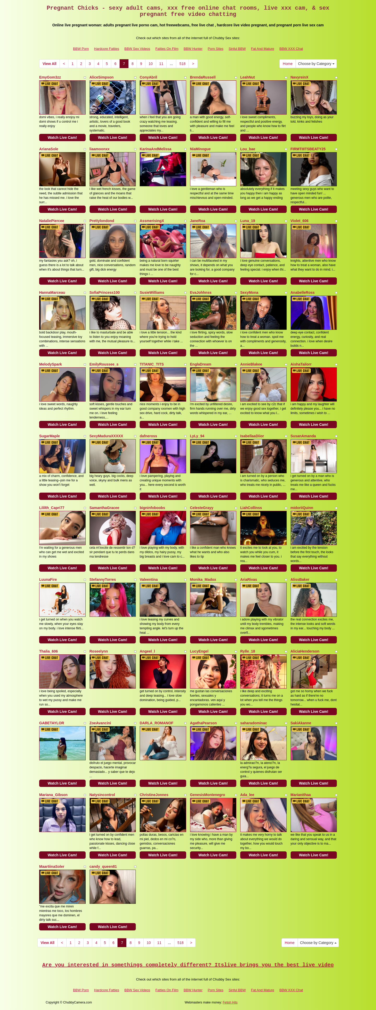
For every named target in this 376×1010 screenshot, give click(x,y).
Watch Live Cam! (62, 137)
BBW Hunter (193, 49)
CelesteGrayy (202, 508)
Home (287, 64)
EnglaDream (201, 364)
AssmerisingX (152, 221)
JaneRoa (197, 221)
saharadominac (253, 723)
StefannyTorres (103, 579)
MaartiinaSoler (51, 866)
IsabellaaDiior (252, 436)
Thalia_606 (48, 651)
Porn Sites (215, 49)
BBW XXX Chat (291, 49)
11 (161, 64)
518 (182, 64)
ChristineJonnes (154, 795)
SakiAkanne (301, 723)
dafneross (148, 436)
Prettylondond (102, 221)
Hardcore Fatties (106, 49)
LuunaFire (48, 579)
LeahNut (247, 77)
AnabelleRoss (303, 292)
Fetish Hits (230, 1002)
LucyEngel (199, 651)
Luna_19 (247, 221)
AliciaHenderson (305, 651)
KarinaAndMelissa (155, 149)
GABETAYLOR (51, 723)
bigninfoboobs (152, 508)
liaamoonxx (100, 149)
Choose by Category (316, 64)
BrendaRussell (203, 77)
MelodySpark (50, 364)
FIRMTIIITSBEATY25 (308, 149)
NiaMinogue (200, 149)
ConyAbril (148, 77)
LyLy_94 (197, 436)
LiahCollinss (251, 508)
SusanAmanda (303, 436)
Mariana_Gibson (53, 795)
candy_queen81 (103, 866)
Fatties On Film (166, 49)
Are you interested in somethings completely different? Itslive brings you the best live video (188, 965)
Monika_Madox (203, 579)
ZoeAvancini (100, 723)
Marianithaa (301, 795)
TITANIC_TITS (152, 364)
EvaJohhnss (201, 292)
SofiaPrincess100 (105, 292)
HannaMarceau (52, 292)
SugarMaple (49, 436)
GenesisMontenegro (207, 795)
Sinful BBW (237, 49)
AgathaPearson (203, 723)
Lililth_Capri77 (51, 508)
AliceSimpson (102, 77)
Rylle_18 (247, 651)
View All (49, 64)
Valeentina (149, 579)
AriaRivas (248, 579)
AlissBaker (300, 579)
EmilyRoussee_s (104, 364)
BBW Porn (81, 49)
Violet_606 (300, 221)
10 (151, 64)
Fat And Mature (262, 49)
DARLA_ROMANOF (156, 723)
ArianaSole (48, 149)
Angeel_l (147, 651)
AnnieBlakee (251, 364)
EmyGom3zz (50, 77)
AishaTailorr (301, 364)
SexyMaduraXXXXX (106, 436)
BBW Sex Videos (137, 49)
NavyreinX (299, 77)
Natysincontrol (102, 795)
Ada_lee (247, 795)
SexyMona (249, 292)
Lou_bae (247, 149)
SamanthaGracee (104, 508)
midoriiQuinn (302, 508)
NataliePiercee (51, 221)
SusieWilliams (152, 292)
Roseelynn (99, 651)
